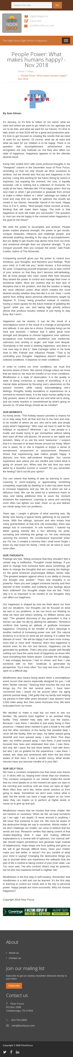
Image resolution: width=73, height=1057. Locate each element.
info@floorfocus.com (42, 25)
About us (14, 952)
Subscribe (35, 21)
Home (21, 71)
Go (57, 5)
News (30, 71)
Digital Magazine (39, 16)
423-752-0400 (19, 1020)
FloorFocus (27, 1045)
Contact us (15, 958)
